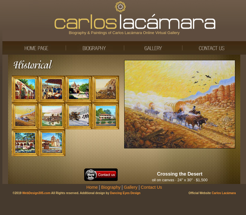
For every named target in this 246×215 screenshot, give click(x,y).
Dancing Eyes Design (125, 193)
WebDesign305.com (36, 193)
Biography (111, 187)
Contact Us (151, 187)
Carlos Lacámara (224, 193)
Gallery (131, 187)
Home (92, 187)
